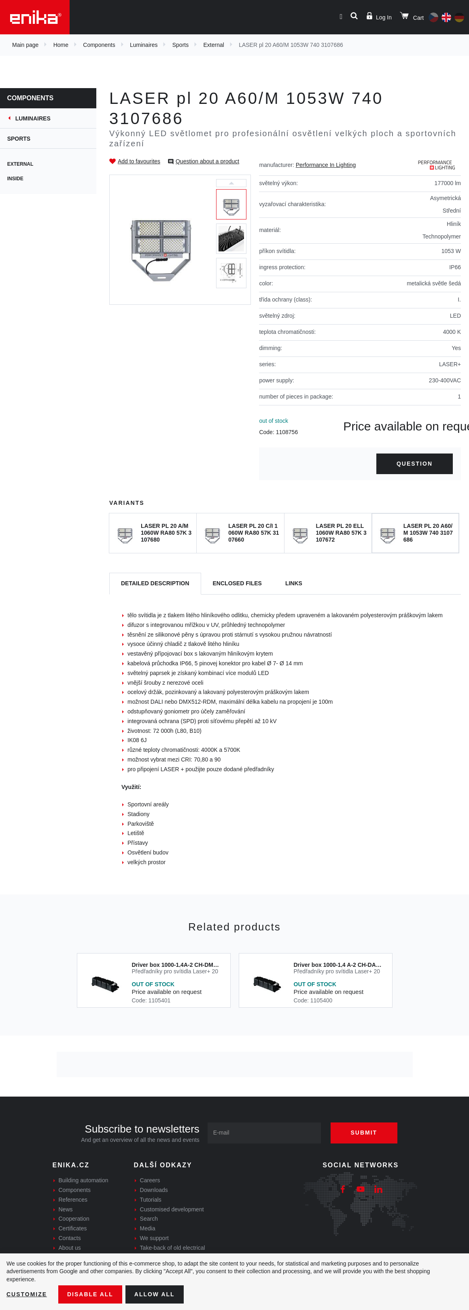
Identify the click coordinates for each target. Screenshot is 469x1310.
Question (415, 463)
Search (149, 1218)
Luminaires (143, 45)
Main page (25, 45)
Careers (150, 1180)
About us (70, 1248)
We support (154, 1238)
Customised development (172, 1209)
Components (99, 45)
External (214, 45)
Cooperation (74, 1218)
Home (60, 45)
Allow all (154, 1294)
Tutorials (150, 1199)
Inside (16, 178)
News (66, 1209)
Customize (26, 1294)
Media (147, 1228)
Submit (364, 1132)
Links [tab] (293, 583)
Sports (180, 45)
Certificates (73, 1228)
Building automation (83, 1180)
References (73, 1199)
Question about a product (207, 161)
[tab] (155, 584)
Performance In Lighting (326, 165)
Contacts (70, 1238)
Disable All (90, 1294)
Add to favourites (139, 161)
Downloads (154, 1190)
